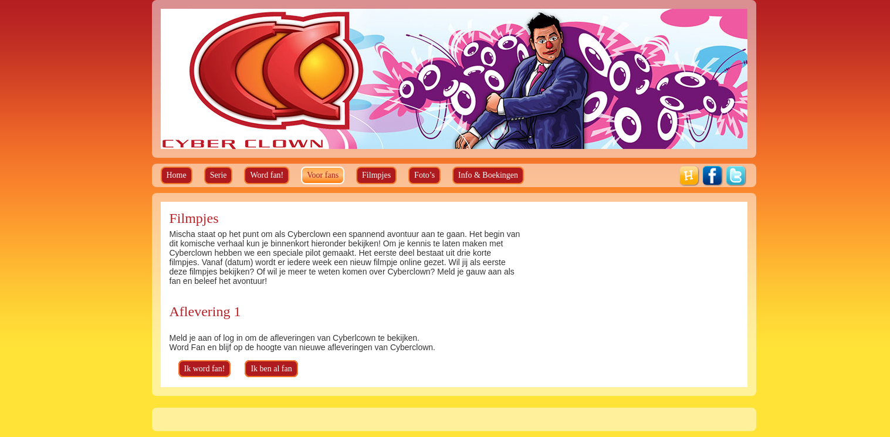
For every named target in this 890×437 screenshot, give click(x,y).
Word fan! (266, 175)
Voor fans (323, 175)
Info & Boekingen (488, 175)
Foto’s (424, 175)
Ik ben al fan (271, 368)
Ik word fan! (204, 368)
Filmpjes (376, 175)
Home (177, 175)
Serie (218, 175)
